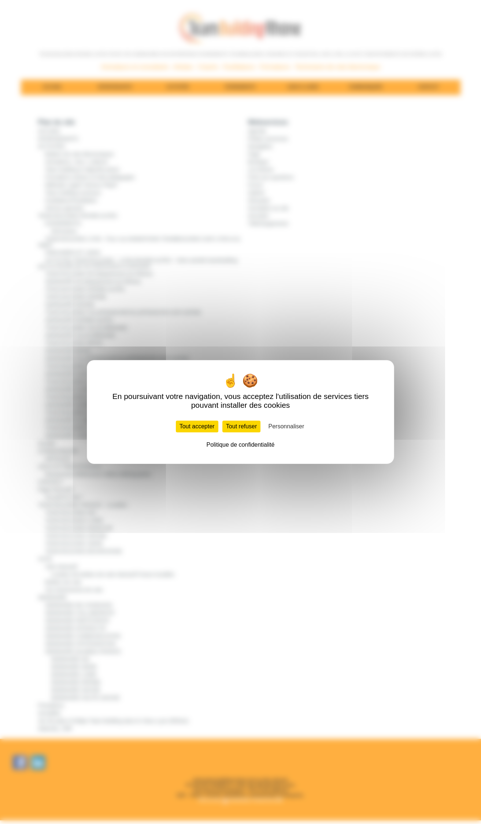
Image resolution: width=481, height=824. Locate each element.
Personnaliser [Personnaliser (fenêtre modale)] (286, 426)
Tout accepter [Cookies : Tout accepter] (197, 426)
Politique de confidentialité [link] (241, 445)
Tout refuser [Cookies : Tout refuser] (241, 426)
